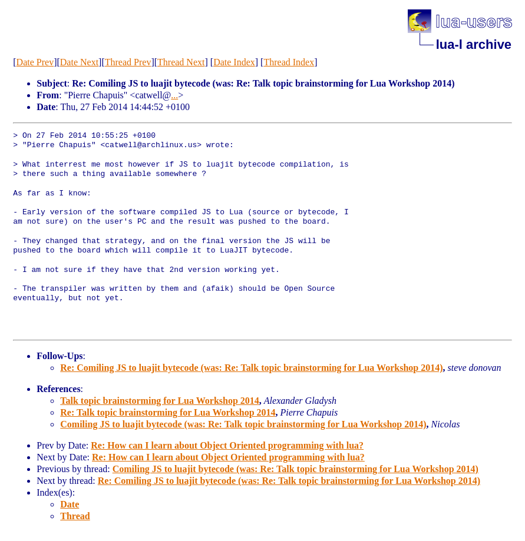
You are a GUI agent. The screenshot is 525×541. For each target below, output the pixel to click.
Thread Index (288, 62)
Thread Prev (128, 62)
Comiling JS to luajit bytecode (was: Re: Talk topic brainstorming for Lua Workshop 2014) (243, 424)
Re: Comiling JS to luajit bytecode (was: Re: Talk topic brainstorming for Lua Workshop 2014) (251, 368)
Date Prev (35, 62)
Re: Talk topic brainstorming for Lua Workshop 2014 (167, 412)
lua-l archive (473, 44)
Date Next (79, 62)
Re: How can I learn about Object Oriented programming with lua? (227, 445)
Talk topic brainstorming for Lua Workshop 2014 (159, 401)
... (174, 95)
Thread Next (180, 62)
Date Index (234, 62)
